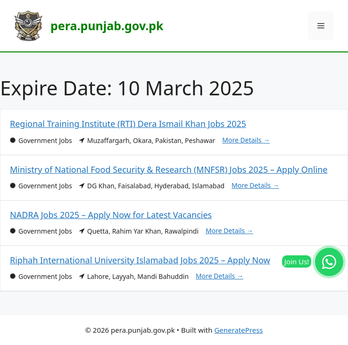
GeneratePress (238, 330)
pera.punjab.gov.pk (106, 25)
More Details (246, 139)
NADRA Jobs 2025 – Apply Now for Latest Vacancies (111, 214)
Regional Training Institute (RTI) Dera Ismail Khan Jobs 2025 (128, 123)
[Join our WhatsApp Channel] (329, 262)
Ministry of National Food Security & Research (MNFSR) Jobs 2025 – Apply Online (168, 169)
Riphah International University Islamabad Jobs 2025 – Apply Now (140, 260)
